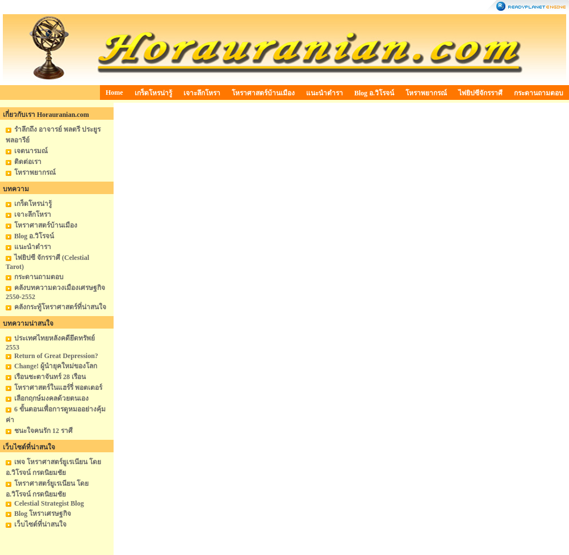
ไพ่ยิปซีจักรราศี (480, 93)
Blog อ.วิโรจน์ (374, 93)
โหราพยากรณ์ (426, 93)
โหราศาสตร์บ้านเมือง (263, 93)
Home (114, 92)
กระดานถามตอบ (538, 93)
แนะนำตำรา (324, 93)
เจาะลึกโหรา (201, 93)
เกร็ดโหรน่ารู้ (153, 93)
